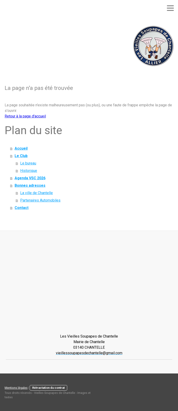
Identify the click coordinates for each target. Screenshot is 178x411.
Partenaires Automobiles (40, 200)
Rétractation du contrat (48, 387)
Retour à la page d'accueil (25, 116)
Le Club (21, 156)
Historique (28, 170)
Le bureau (28, 163)
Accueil (21, 148)
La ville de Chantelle (36, 193)
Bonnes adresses (30, 185)
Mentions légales (16, 387)
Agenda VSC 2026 (30, 178)
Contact (22, 208)
